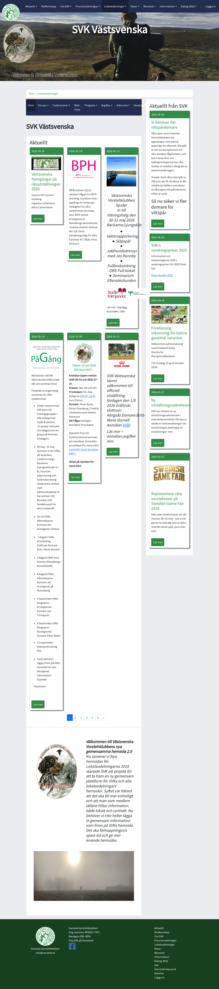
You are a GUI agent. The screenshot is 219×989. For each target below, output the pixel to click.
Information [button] (167, 6)
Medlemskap (48, 6)
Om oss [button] (42, 105)
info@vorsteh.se (45, 952)
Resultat (159, 952)
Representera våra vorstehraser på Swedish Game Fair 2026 (167, 501)
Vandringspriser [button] (143, 105)
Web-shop (77, 107)
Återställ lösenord (165, 969)
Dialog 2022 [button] (188, 6)
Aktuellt (159, 928)
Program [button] (90, 105)
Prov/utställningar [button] (87, 6)
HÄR (126, 425)
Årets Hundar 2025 (162, 275)
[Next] (103, 717)
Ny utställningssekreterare (171, 402)
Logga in (210, 6)
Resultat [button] (148, 6)
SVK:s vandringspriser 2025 (169, 248)
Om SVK (159, 936)
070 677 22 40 (87, 396)
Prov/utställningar (165, 940)
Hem (31, 93)
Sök (156, 965)
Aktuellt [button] (30, 6)
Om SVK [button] (64, 6)
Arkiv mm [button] (122, 105)
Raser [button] (134, 6)
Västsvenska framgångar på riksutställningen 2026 (46, 181)
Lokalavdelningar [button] (114, 6)
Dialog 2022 (161, 961)
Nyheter (159, 973)
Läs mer (38, 218)
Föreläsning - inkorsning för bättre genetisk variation (169, 333)
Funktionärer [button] (60, 105)
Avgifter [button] (105, 105)
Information (161, 957)
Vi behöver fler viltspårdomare (164, 125)
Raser (157, 948)
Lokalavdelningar (48, 93)
